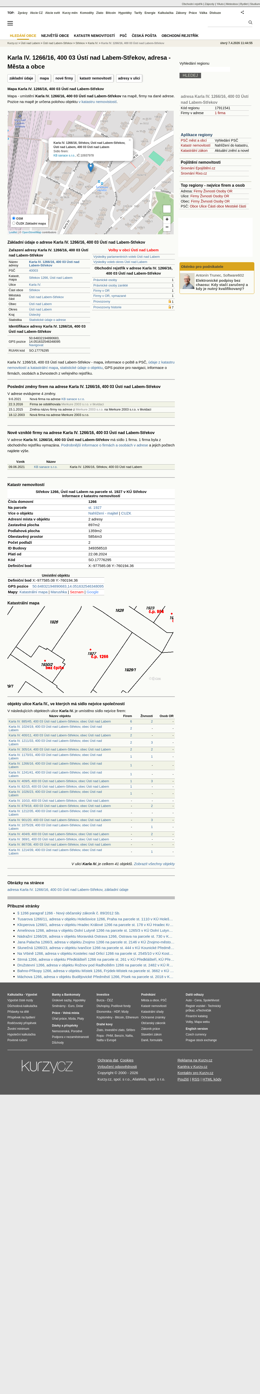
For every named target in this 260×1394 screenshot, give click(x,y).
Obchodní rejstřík (192, 3)
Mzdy (125, 1011)
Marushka (59, 592)
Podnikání (148, 994)
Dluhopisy (103, 1006)
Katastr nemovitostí (195, 145)
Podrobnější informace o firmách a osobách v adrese (104, 445)
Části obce (216, 206)
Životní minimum (18, 1029)
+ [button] (167, 220)
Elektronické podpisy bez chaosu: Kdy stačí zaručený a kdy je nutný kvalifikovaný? (222, 284)
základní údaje (21, 78)
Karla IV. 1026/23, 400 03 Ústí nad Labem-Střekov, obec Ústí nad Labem (55, 793)
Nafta (129, 1035)
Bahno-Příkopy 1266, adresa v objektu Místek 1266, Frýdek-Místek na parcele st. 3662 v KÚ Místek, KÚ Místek (96, 971)
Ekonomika (104, 1011)
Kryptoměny (104, 1017)
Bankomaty (72, 994)
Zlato (100, 13)
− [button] (167, 227)
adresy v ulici (129, 78)
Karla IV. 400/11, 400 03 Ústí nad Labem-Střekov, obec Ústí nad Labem (60, 735)
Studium (255, 3)
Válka (203, 13)
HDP (117, 1011)
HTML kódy (212, 1079)
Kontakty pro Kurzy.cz (195, 1073)
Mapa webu (202, 1022)
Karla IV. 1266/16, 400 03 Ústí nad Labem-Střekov (132, 43)
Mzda (72, 1018)
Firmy (198, 191)
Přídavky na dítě (18, 1011)
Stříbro (130, 1030)
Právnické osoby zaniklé (110, 285)
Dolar (79, 1006)
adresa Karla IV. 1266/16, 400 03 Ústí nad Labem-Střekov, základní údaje (68, 889)
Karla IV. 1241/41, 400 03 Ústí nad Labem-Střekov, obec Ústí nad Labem (55, 774)
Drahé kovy (105, 1024)
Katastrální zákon (194, 151)
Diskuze (215, 13)
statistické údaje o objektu (81, 367)
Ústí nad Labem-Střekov (46, 297)
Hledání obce (23, 36)
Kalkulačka (166, 13)
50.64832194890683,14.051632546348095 (68, 586)
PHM (109, 1035)
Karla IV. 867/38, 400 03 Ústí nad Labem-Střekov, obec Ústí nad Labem (60, 844)
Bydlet (244, 3)
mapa (44, 78)
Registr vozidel (195, 1006)
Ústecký (34, 314)
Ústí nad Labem (40, 304)
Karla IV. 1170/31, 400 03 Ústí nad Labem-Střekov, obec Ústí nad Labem (55, 756)
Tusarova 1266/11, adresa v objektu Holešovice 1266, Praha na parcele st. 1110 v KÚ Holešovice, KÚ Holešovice (96, 919)
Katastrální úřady (152, 1011)
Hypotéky (125, 13)
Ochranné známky (153, 1017)
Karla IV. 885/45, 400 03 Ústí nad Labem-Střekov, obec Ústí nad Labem (60, 721)
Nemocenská (60, 1031)
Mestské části (235, 206)
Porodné (76, 1031)
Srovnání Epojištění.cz (198, 168)
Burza (100, 1000)
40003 (33, 270)
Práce (193, 13)
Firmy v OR (101, 290)
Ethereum (132, 1017)
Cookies (126, 1060)
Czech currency (196, 1034)
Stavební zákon (151, 1034)
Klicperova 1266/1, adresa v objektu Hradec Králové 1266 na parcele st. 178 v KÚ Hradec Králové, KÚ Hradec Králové (96, 925)
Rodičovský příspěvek (21, 1023)
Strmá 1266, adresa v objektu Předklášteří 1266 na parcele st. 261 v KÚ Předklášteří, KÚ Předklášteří (96, 959)
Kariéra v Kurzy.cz (193, 1066)
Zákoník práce (150, 1029)
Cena (198, 1000)
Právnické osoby (105, 280)
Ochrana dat (108, 1060)
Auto (189, 1000)
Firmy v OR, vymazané (109, 296)
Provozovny (101, 301)
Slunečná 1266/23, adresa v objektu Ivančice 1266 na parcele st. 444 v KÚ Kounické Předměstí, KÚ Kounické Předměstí (96, 948)
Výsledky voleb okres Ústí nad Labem (120, 262)
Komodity (87, 13)
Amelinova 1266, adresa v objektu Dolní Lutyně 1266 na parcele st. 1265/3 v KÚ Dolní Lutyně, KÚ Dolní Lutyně (96, 930)
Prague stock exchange (201, 1040)
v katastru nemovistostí (98, 102)
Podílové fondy (120, 1006)
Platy (80, 1018)
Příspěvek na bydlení (21, 1017)
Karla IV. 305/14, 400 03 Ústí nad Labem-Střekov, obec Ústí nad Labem (60, 749)
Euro (71, 1006)
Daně (144, 1040)
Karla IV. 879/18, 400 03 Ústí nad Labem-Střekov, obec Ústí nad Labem (60, 806)
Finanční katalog (197, 1016)
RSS (196, 1079)
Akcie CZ (36, 13)
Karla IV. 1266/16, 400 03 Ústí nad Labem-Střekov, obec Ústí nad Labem (55, 765)
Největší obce (55, 36)
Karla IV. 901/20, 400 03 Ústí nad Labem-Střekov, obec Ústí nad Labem (60, 820)
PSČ (123, 36)
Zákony (181, 13)
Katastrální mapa (34, 592)
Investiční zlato (114, 1030)
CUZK (126, 513)
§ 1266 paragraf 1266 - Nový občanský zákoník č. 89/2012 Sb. (68, 913)
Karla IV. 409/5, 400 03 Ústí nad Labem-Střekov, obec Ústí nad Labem (59, 781)
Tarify (138, 13)
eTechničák (203, 1010)
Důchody (58, 1042)
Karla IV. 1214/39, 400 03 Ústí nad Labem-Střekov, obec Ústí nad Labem (55, 851)
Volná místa (71, 1013)
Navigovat (36, 345)
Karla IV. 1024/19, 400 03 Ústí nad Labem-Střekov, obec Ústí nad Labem (55, 728)
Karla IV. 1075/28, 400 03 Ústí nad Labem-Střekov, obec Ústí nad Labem (55, 826)
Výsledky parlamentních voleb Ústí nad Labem (126, 256)
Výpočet (31, 994)
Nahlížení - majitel (103, 513)
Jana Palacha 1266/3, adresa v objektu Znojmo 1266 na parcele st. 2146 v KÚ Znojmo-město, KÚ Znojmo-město (96, 942)
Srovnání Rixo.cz (194, 173)
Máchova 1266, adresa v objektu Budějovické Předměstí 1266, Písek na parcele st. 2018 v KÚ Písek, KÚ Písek (96, 977)
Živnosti (209, 191)
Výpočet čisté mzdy (20, 1000)
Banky (56, 994)
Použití (183, 1079)
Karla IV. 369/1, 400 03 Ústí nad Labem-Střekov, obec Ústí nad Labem (59, 839)
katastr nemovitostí (95, 78)
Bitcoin (111, 13)
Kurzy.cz (12, 43)
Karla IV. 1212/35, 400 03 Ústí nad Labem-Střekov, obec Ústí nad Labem (55, 812)
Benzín (119, 1035)
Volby (189, 1022)
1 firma (220, 113)
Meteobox (232, 3)
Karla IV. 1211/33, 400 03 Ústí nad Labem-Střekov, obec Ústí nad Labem (55, 742)
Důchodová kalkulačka (22, 1006)
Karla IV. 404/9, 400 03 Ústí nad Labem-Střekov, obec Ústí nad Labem (59, 834)
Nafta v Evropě (106, 1040)
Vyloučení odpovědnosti (117, 1066)
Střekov (34, 290)
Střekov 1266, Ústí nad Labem (51, 278)
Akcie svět (52, 13)
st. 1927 (95, 507)
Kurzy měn (70, 13)
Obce (194, 206)
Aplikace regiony (196, 135)
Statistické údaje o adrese (47, 320)
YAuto (220, 3)
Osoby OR (224, 191)
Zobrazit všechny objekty (154, 864)
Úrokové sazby (61, 1000)
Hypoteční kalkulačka (21, 1034)
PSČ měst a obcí (194, 140)
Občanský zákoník (153, 1023)
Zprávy (22, 13)
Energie (150, 13)
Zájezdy (209, 3)
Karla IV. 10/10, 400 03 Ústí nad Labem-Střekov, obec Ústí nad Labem (59, 800)
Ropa (100, 1035)
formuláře (156, 1040)
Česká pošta (144, 36)
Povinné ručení (17, 1040)
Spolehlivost (211, 1000)
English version (197, 1029)
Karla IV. (35, 284)
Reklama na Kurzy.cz (195, 1060)
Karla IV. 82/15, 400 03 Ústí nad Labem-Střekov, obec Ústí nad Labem (59, 786)
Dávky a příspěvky (65, 1025)
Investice (103, 994)
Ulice (203, 206)
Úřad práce (59, 1018)
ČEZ (110, 1000)
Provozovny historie (107, 307)
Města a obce (150, 1000)
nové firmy (64, 78)
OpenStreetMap (31, 232)
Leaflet (13, 232)
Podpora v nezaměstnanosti (70, 1037)
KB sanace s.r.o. (64, 155)
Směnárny (59, 1006)
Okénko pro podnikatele (202, 266)
